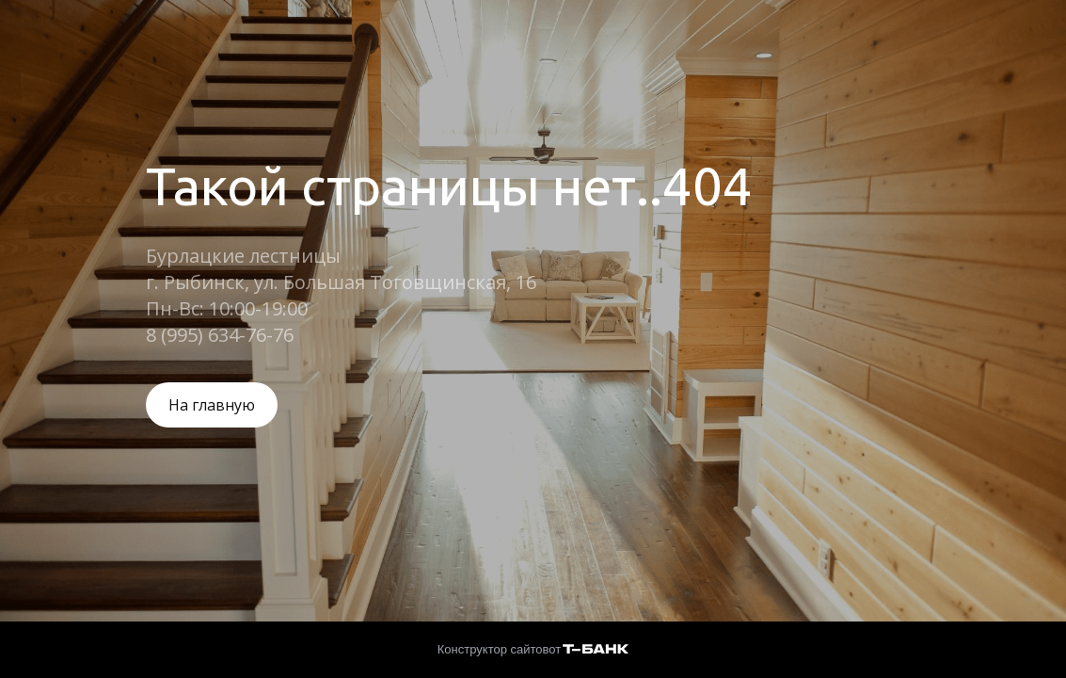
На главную (211, 405)
